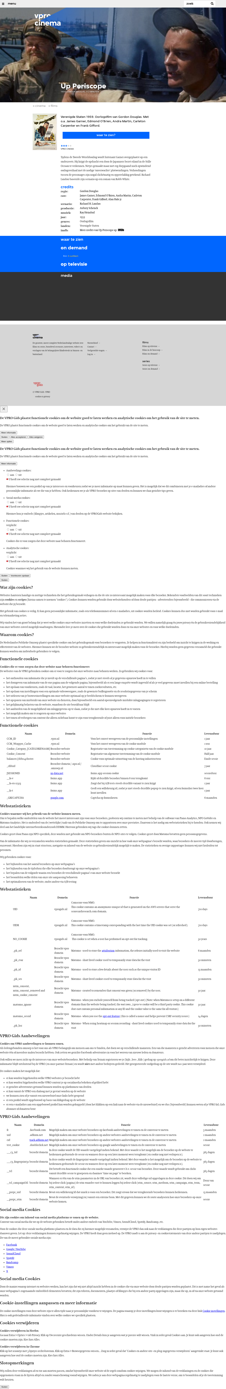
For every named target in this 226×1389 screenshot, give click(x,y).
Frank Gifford (99, 199)
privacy (47, 396)
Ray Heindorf (87, 212)
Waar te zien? (106, 135)
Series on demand (150, 369)
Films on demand (149, 354)
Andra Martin (123, 195)
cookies (38, 396)
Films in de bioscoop (151, 350)
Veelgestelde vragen (96, 350)
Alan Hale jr (114, 199)
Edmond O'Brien (105, 195)
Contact (90, 347)
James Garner (87, 195)
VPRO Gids (39, 392)
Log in (90, 354)
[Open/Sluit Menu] (3, 4)
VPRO (47, 392)
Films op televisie (149, 346)
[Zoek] (197, 4)
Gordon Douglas (89, 191)
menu (12, 3)
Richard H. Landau (90, 204)
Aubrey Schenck (89, 208)
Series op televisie (150, 365)
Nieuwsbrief (92, 343)
